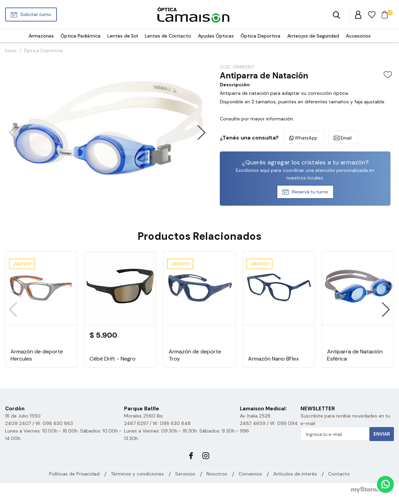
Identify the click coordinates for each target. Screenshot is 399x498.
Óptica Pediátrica (81, 36)
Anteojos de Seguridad (313, 36)
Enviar (381, 434)
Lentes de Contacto (168, 36)
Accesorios (358, 36)
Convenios (250, 474)
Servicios (185, 474)
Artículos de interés (295, 474)
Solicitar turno (35, 14)
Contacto (339, 474)
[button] (201, 132)
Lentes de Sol (122, 36)
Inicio (11, 50)
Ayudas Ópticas (216, 36)
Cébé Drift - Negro (113, 358)
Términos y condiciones (137, 474)
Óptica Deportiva (260, 36)
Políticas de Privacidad (74, 474)
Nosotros (216, 474)
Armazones (41, 36)
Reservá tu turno (310, 192)
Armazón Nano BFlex (273, 358)
